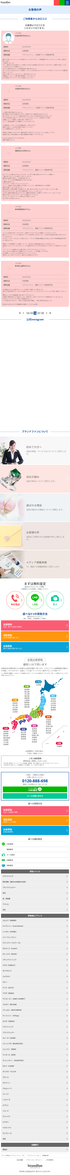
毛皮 (4, 1139)
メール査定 (11, 855)
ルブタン (6, 1122)
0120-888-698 (35, 781)
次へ (46, 313)
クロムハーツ (7, 1088)
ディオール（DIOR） (10, 1055)
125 (31, 313)
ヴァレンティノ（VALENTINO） (13, 1060)
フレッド (6, 1094)
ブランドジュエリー (9, 887)
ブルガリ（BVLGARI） (10, 1004)
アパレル (6, 904)
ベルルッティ (7, 1127)
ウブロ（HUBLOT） (9, 965)
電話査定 (10, 849)
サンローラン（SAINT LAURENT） (14, 999)
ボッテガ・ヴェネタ (9, 1071)
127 (38, 313)
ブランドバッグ (8, 876)
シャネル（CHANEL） (10, 932)
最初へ (19, 313)
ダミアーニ (6, 1083)
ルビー (5, 982)
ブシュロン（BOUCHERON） (12, 1010)
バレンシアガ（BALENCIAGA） (13, 1043)
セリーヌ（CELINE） (9, 1038)
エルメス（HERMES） (10, 920)
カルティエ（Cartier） (10, 948)
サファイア (6, 1116)
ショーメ (6, 1111)
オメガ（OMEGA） (9, 1021)
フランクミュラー (9, 1032)
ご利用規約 (49, 1160)
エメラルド (6, 976)
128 (42, 313)
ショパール (6, 1099)
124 (27, 313)
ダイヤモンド (7, 971)
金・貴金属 (6, 899)
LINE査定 (10, 844)
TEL (56, 2)
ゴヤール (6, 1077)
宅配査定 (10, 865)
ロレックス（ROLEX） (10, 954)
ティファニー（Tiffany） (11, 1016)
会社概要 (20, 1160)
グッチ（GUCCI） (9, 988)
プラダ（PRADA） (9, 993)
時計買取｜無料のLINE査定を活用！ (15, 882)
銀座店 (5, 1149)
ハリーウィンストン (9, 937)
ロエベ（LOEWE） (9, 1066)
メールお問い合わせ (35, 796)
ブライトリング (8, 1027)
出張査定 (10, 860)
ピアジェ (6, 1105)
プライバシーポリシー (34, 1160)
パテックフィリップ (9, 960)
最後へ (50, 313)
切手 (4, 910)
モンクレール (7, 1133)
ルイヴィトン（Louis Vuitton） (13, 926)
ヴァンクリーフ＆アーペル (11, 943)
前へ (23, 313)
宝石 (4, 893)
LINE (62, 2)
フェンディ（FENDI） (10, 1049)
